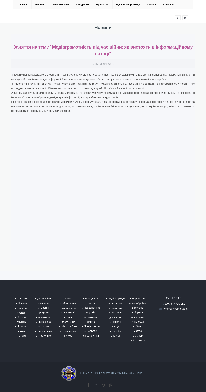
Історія (45, 326)
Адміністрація (116, 298)
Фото (139, 330)
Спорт (22, 335)
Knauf (116, 335)
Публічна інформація (128, 4)
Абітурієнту (82, 4)
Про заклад (102, 4)
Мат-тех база (69, 326)
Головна (23, 4)
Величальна (44, 331)
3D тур (139, 335)
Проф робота (92, 326)
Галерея (152, 4)
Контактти (139, 340)
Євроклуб (69, 312)
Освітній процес (60, 4)
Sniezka (116, 330)
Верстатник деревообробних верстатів (138, 303)
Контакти (168, 4)
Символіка (44, 335)
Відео (139, 326)
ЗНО (69, 298)
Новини (39, 4)
